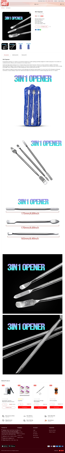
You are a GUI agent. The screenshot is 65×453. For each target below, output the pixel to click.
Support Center (20, 437)
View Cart (35, 431)
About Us (19, 430)
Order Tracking (36, 437)
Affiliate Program (52, 431)
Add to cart (44, 26)
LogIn (34, 430)
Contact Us (19, 435)
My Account (35, 435)
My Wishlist (35, 433)
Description (6, 54)
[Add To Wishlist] (50, 26)
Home (3, 7)
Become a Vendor (52, 430)
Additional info (15, 54)
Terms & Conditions (21, 433)
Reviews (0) (24, 54)
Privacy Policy (19, 431)
